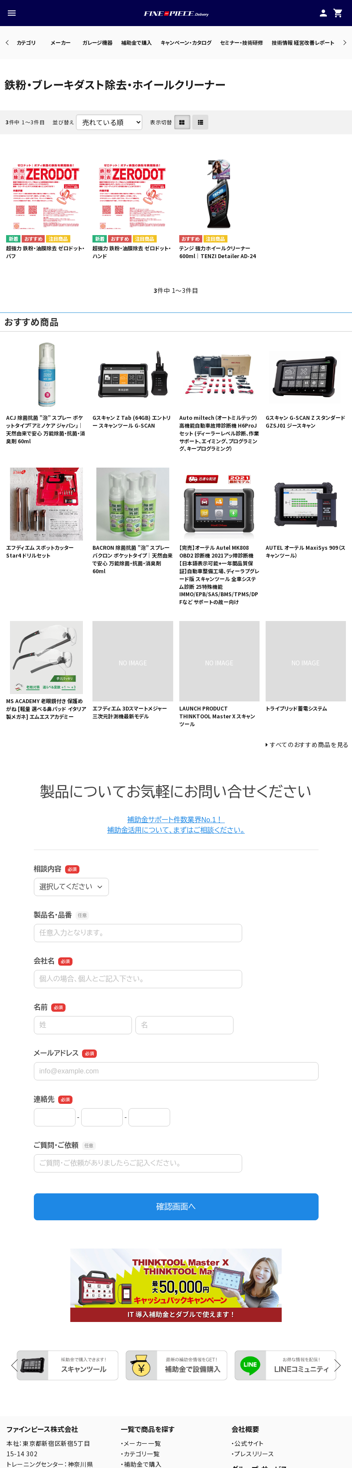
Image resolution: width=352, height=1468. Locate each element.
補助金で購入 (136, 42)
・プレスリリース (252, 1453)
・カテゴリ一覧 (140, 1453)
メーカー (61, 42)
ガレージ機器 (97, 42)
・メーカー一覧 (141, 1443)
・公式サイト (247, 1443)
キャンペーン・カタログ (186, 42)
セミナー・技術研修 (241, 42)
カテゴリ (26, 42)
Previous (8, 42)
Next (343, 42)
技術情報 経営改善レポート (303, 42)
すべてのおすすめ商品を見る (309, 744)
